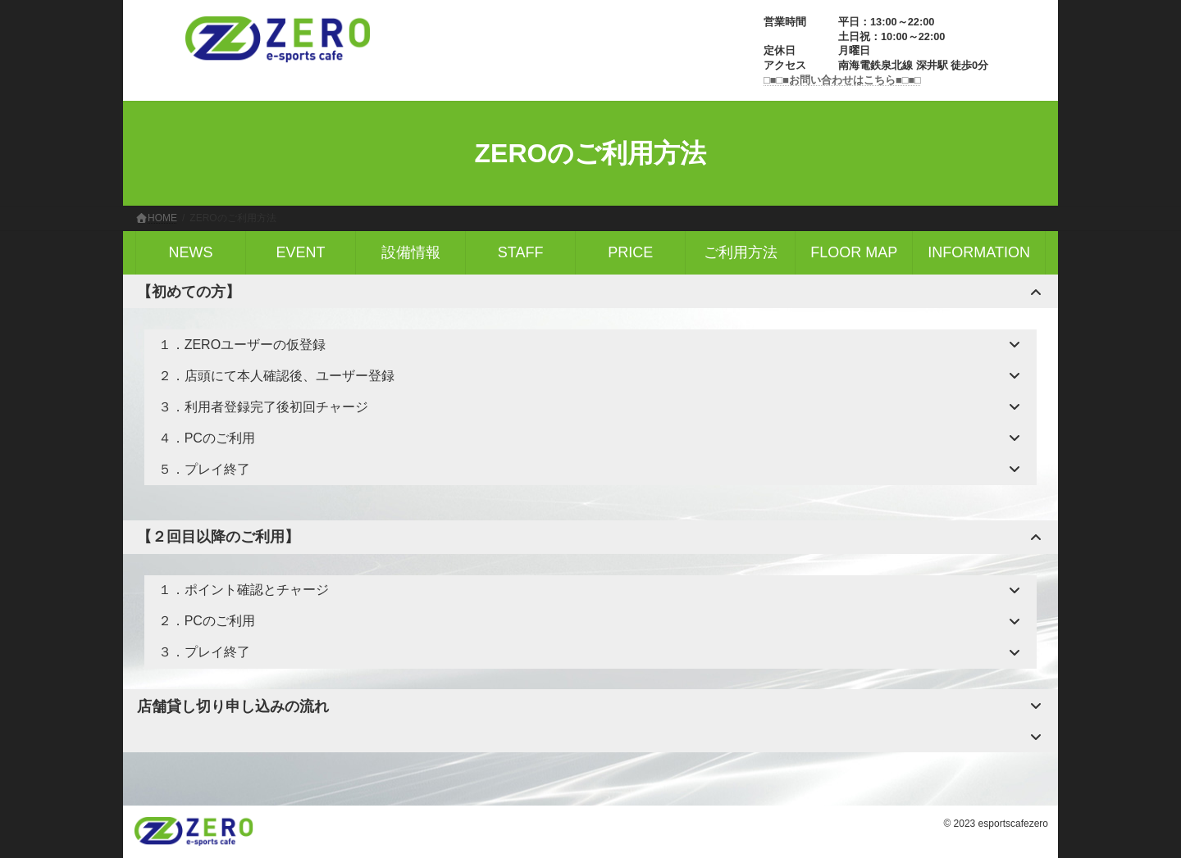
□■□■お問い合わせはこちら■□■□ (842, 80)
